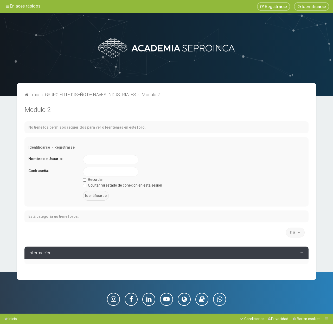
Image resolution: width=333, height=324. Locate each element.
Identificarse (39, 147)
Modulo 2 (37, 109)
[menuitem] (311, 6)
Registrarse (64, 147)
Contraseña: (38, 171)
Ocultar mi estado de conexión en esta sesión (122, 185)
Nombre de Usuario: (45, 158)
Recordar (93, 179)
